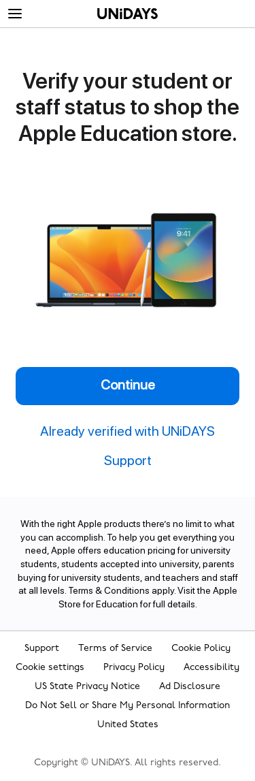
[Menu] (15, 14)
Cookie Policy (201, 648)
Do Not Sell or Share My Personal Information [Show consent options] (127, 706)
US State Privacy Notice (87, 687)
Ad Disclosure (189, 687)
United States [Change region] (127, 725)
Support (41, 648)
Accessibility (211, 668)
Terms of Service (115, 648)
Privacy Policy (134, 668)
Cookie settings (50, 668)
